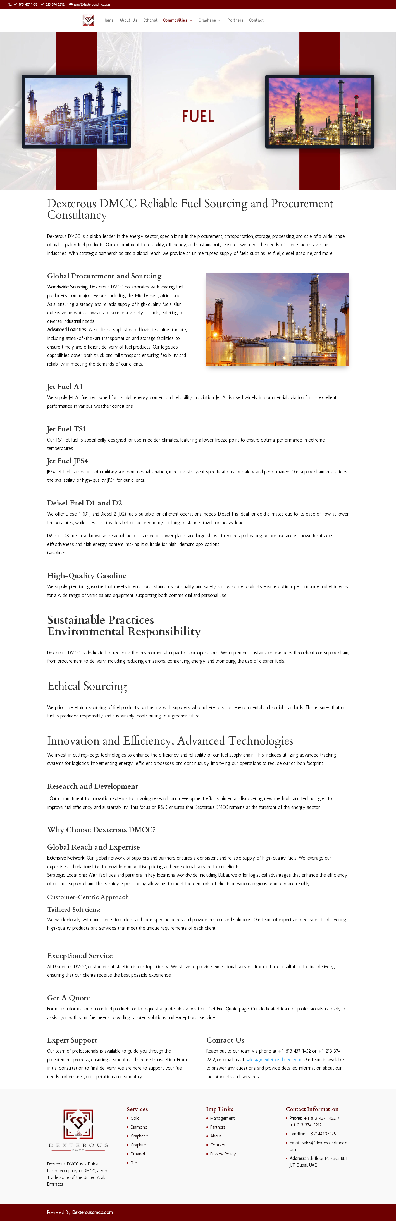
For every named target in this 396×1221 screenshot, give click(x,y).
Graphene (207, 20)
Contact (256, 20)
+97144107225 (321, 1133)
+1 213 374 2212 (52, 4)
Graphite (138, 1145)
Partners (236, 20)
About (216, 1136)
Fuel (134, 1162)
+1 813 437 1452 (24, 4)
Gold (135, 1118)
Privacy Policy (223, 1153)
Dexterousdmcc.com (92, 1212)
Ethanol (150, 20)
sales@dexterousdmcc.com (273, 1059)
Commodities (175, 20)
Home (108, 20)
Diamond (139, 1127)
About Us (128, 20)
